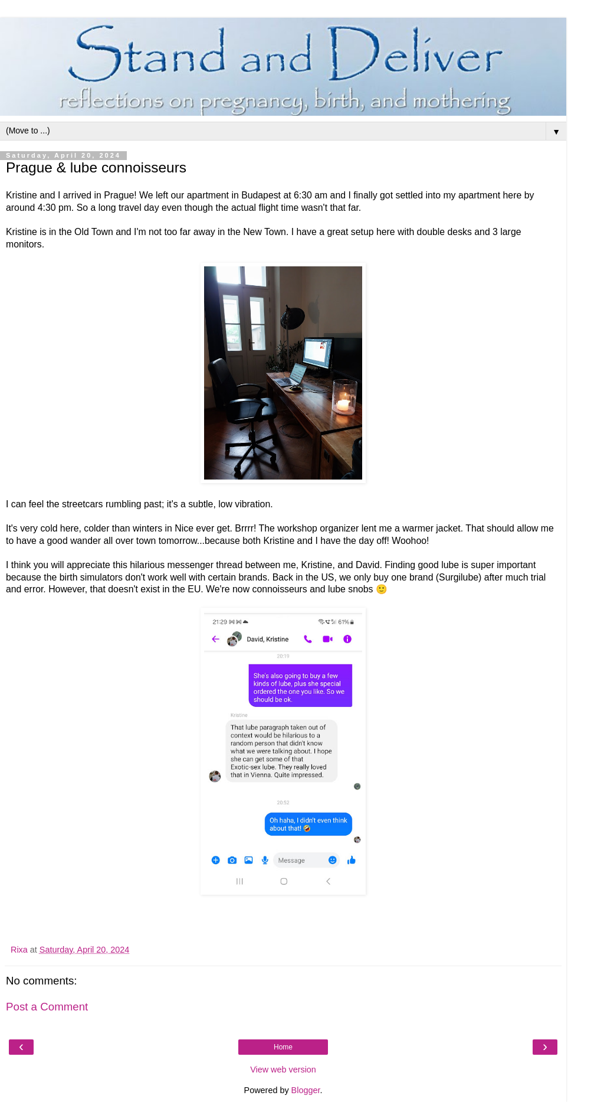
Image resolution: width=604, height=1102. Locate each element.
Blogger (305, 1090)
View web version (283, 1069)
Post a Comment (47, 1006)
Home (283, 1047)
